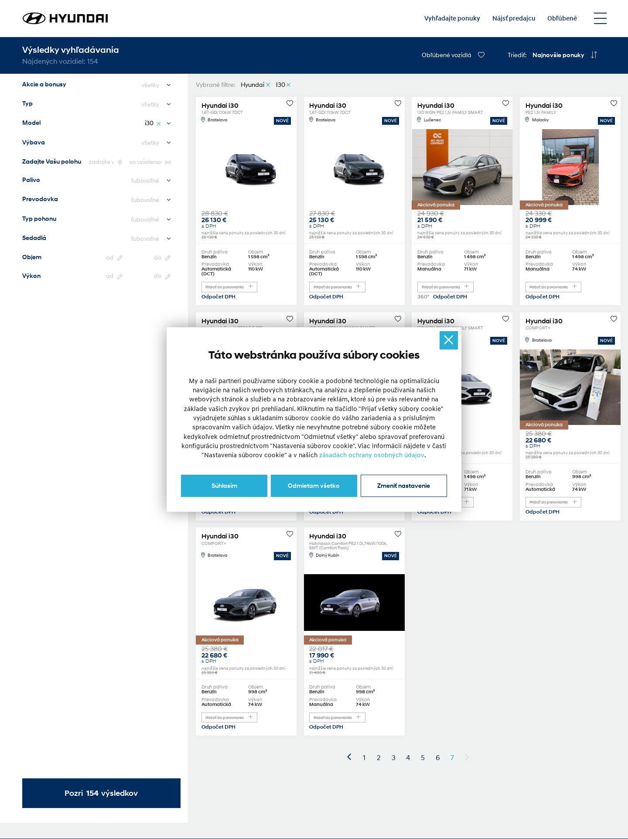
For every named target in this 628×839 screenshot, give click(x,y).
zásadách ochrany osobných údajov (372, 455)
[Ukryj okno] (449, 340)
